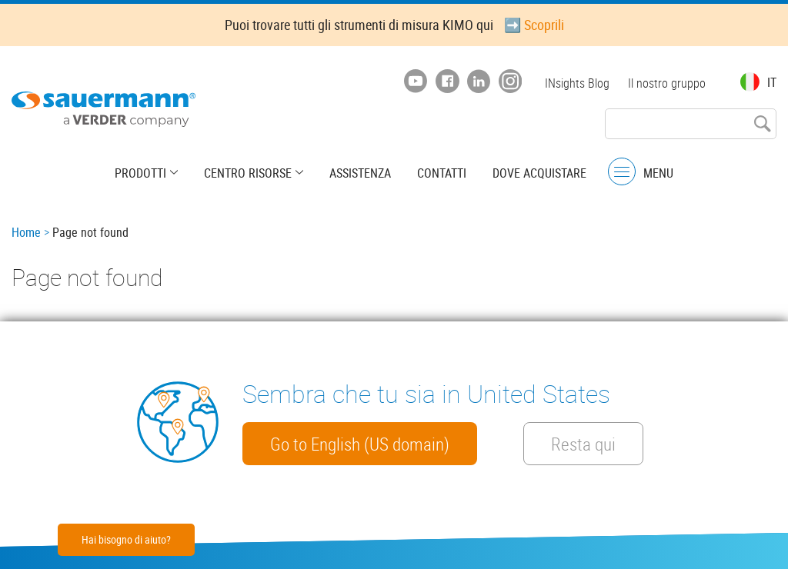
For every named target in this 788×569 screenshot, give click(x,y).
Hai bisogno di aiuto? (126, 539)
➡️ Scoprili (534, 24)
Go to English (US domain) (359, 443)
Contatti (441, 173)
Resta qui (583, 443)
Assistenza (360, 173)
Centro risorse (248, 173)
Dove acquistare (539, 173)
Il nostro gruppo (667, 83)
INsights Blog (577, 83)
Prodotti (140, 173)
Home (26, 232)
